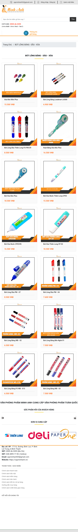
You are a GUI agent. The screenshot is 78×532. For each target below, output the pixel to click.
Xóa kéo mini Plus (11, 100)
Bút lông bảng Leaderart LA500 (55, 100)
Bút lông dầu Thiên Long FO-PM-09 (17, 148)
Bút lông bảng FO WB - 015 (14, 389)
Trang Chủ (7, 45)
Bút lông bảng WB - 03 (52, 389)
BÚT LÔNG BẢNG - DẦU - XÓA (27, 45)
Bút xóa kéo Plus (10, 196)
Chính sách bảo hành (9, 479)
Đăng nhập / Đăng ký (48, 2)
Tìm (73, 19)
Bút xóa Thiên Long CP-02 (53, 244)
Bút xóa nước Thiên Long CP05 (55, 196)
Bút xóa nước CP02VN (12, 244)
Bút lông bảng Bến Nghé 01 (53, 340)
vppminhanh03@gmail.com (23, 2)
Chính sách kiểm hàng (9, 476)
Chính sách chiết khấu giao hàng (13, 488)
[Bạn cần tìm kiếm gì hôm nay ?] (36, 19)
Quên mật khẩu (69, 2)
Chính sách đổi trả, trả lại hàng (12, 482)
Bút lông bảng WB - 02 (13, 340)
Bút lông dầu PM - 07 (12, 292)
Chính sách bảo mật (9, 473)
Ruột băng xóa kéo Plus (52, 148)
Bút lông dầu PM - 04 (51, 292)
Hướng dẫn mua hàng (9, 485)
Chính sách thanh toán (9, 471)
